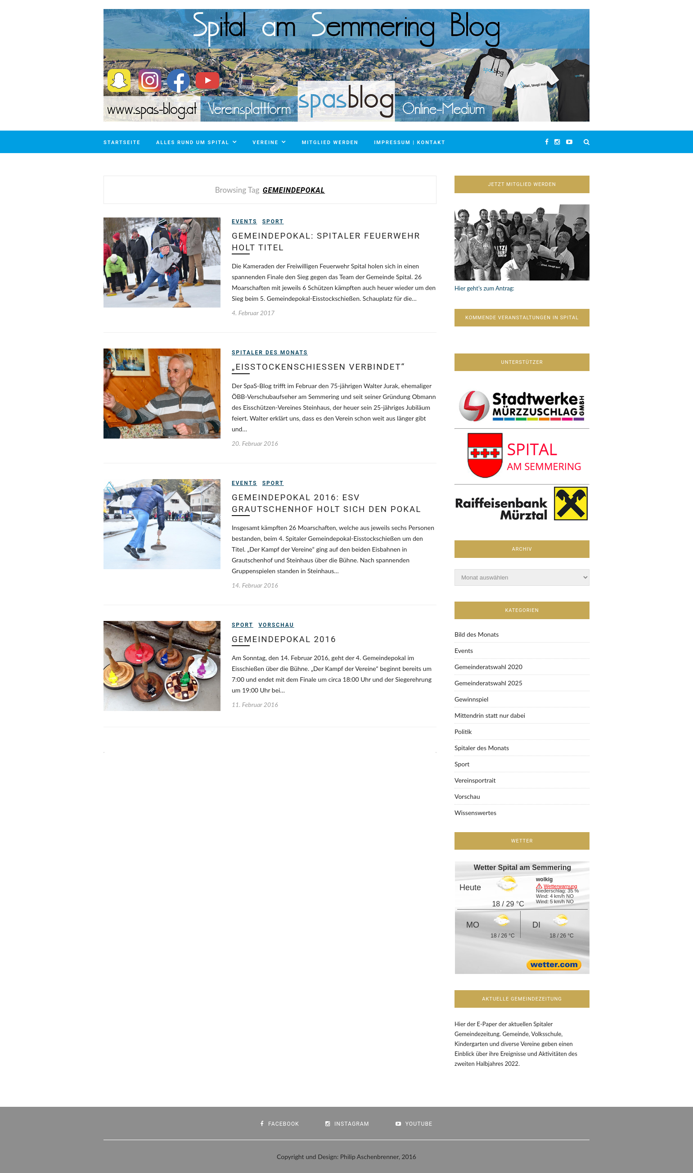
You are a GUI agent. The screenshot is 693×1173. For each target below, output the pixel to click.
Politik (463, 731)
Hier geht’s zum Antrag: (484, 288)
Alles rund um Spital (193, 142)
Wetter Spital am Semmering (523, 867)
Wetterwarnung (560, 886)
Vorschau (276, 626)
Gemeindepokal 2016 (285, 640)
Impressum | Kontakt (410, 142)
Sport (273, 221)
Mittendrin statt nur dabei (489, 715)
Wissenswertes (475, 812)
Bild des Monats (476, 634)
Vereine (265, 142)
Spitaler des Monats (270, 353)
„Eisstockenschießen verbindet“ (320, 367)
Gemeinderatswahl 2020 (488, 666)
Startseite (122, 142)
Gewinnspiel (471, 699)
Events (244, 221)
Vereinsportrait (474, 780)
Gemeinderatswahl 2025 (488, 683)
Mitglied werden (330, 142)
